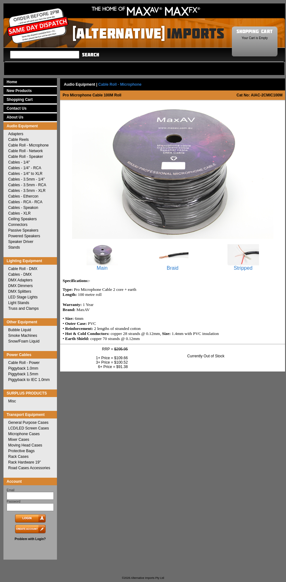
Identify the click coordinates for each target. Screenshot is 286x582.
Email (10, 490)
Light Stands (18, 303)
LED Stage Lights (22, 297)
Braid (172, 266)
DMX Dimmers (20, 286)
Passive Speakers (23, 230)
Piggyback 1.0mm (23, 368)
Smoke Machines (22, 335)
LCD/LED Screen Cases (28, 428)
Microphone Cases (24, 434)
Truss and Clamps (23, 308)
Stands (14, 247)
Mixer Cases (18, 439)
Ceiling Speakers (22, 219)
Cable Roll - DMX (22, 269)
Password (13, 501)
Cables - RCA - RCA (25, 202)
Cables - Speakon (23, 207)
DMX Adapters (20, 280)
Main (102, 266)
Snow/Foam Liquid (23, 341)
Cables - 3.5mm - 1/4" (26, 179)
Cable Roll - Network (25, 151)
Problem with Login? (30, 539)
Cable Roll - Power (24, 362)
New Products (19, 91)
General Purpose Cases (28, 422)
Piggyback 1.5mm (23, 374)
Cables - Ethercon (23, 196)
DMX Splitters (19, 291)
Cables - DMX (20, 274)
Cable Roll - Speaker (25, 156)
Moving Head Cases (25, 445)
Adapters (15, 134)
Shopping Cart (20, 99)
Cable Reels (18, 139)
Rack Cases (18, 456)
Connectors (17, 224)
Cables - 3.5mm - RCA (27, 185)
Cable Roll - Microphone (28, 145)
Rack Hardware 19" (24, 462)
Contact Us (16, 108)
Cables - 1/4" (19, 162)
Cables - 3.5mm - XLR (27, 190)
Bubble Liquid (19, 330)
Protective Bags (21, 451)
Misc (12, 401)
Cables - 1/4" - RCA (24, 168)
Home (12, 82)
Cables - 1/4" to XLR (25, 173)
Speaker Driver (20, 241)
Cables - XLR (19, 213)
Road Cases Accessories (29, 468)
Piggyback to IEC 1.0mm (29, 379)
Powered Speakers (24, 236)
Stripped (243, 266)
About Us (15, 117)
